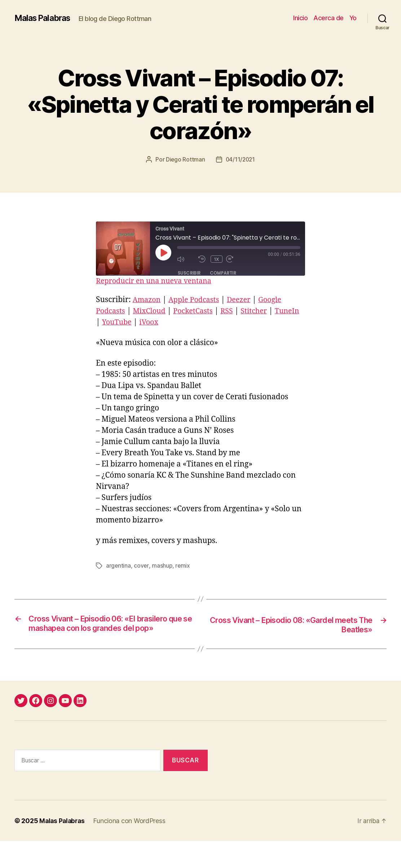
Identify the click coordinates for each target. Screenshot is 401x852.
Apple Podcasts (197, 300)
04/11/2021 (240, 159)
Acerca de (328, 18)
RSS (234, 311)
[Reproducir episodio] (163, 253)
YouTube (145, 322)
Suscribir (189, 273)
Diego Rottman (185, 159)
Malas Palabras (44, 18)
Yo (353, 18)
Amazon (148, 300)
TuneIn (109, 322)
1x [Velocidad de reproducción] (217, 259)
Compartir (223, 273)
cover (141, 565)
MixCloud (152, 311)
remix (183, 565)
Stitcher (262, 311)
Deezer (244, 300)
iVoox (179, 322)
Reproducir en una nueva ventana (157, 281)
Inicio (300, 18)
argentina (118, 565)
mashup (162, 565)
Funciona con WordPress (131, 831)
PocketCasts (198, 311)
